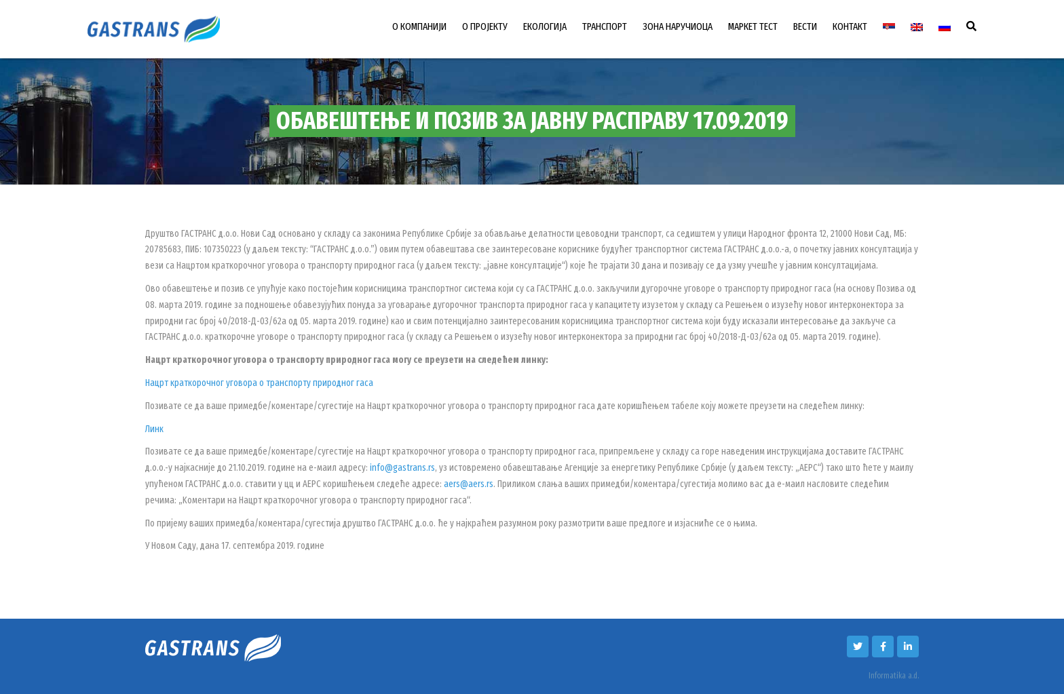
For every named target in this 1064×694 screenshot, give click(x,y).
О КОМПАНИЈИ (419, 26)
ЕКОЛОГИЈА (545, 26)
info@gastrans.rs (402, 468)
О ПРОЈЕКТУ (485, 26)
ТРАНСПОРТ (604, 26)
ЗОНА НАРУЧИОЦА (677, 26)
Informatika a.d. (894, 675)
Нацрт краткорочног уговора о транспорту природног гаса (259, 383)
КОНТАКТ (850, 26)
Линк (154, 429)
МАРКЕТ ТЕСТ (753, 26)
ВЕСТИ (805, 26)
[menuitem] (889, 27)
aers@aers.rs (468, 484)
